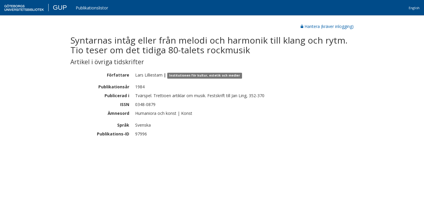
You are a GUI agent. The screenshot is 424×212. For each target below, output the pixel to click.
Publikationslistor (92, 8)
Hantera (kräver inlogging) (327, 26)
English (414, 8)
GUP (60, 7)
